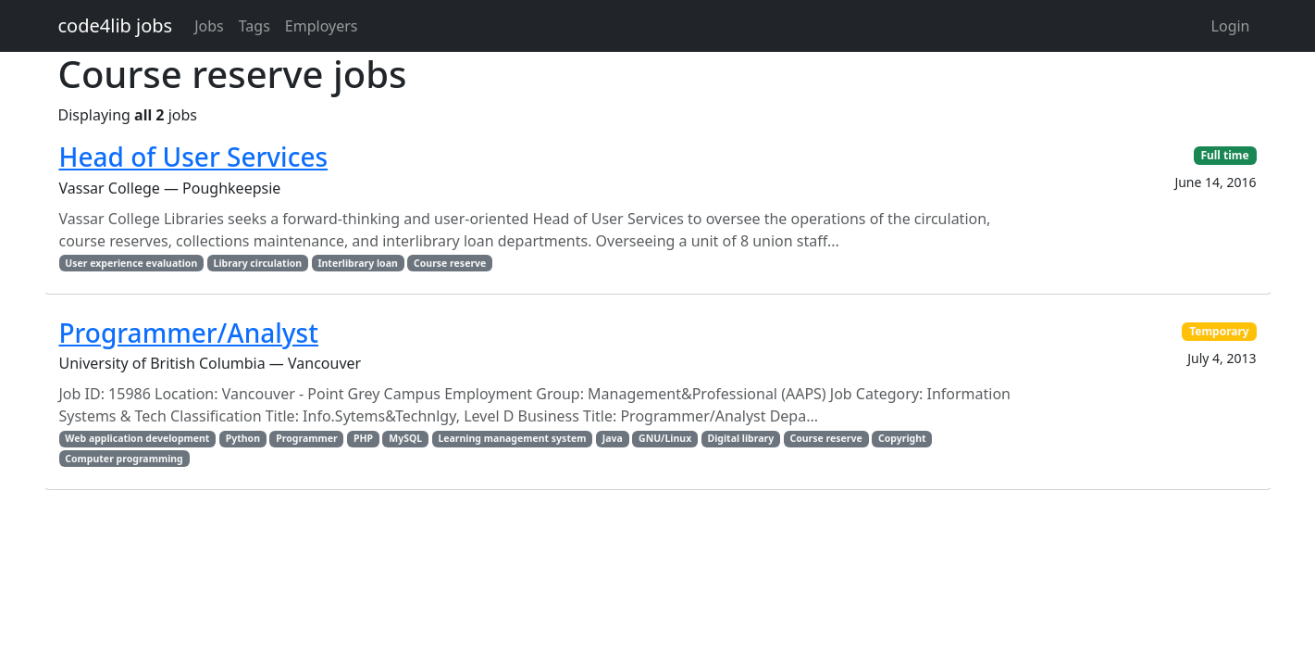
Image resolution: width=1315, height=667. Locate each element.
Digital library (740, 438)
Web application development (137, 438)
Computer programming (123, 458)
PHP (363, 438)
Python (243, 438)
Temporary (1219, 331)
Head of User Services (194, 156)
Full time (1224, 155)
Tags (254, 26)
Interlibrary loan (357, 263)
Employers (321, 26)
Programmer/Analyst (188, 332)
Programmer (306, 438)
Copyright (902, 438)
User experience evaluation (131, 263)
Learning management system (512, 438)
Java (612, 438)
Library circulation (258, 263)
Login (1230, 26)
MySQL (405, 438)
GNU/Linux (665, 438)
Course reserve (450, 263)
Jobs (209, 26)
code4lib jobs (115, 25)
